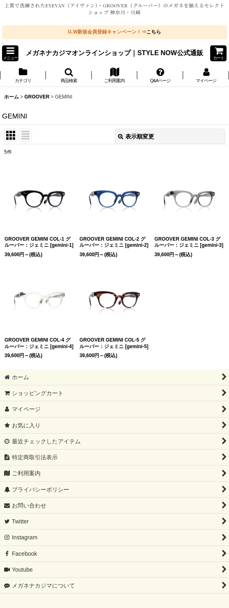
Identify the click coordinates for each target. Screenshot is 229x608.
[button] (10, 53)
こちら (153, 32)
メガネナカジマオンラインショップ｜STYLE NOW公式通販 (114, 52)
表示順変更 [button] (136, 136)
